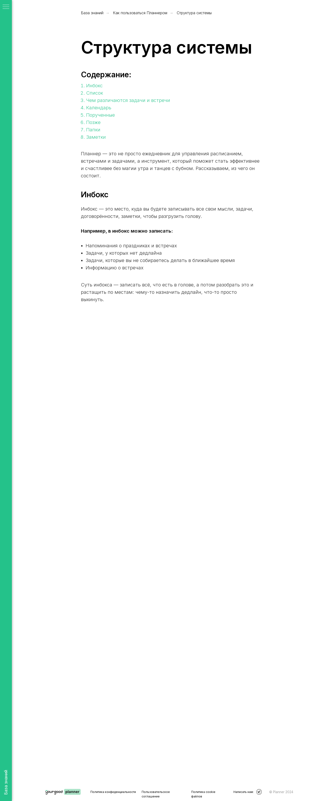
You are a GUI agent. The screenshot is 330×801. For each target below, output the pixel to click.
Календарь (98, 107)
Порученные (100, 115)
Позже (93, 122)
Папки (93, 130)
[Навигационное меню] (6, 7)
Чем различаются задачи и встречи (128, 100)
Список (94, 93)
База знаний (92, 13)
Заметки (96, 137)
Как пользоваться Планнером (140, 13)
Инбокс (94, 85)
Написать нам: (243, 792)
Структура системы (194, 13)
